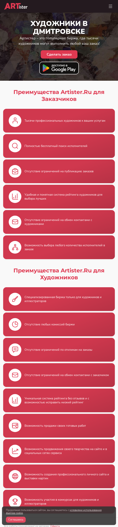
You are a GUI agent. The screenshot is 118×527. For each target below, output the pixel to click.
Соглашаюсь (15, 519)
